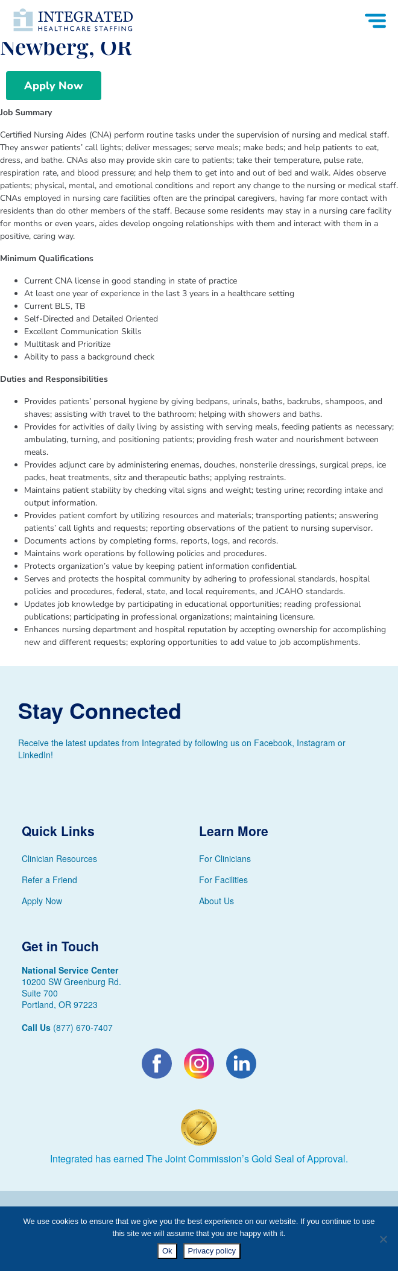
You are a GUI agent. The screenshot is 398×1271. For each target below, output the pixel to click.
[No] (383, 1239)
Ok (167, 1250)
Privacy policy (212, 1250)
